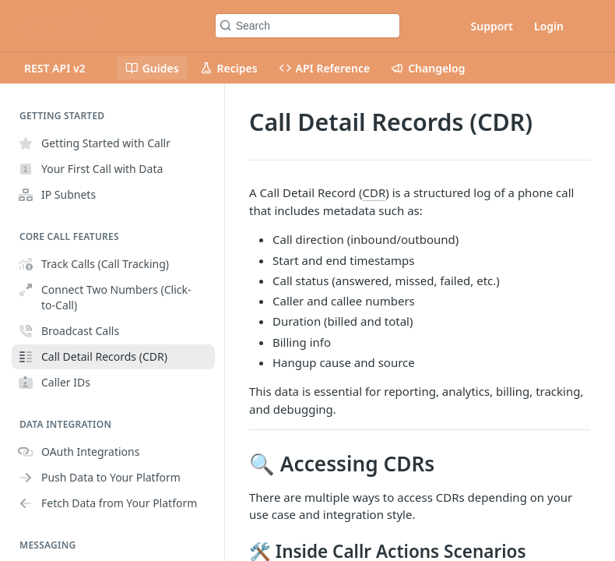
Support (492, 26)
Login (549, 26)
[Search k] (308, 25)
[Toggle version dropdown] (64, 67)
